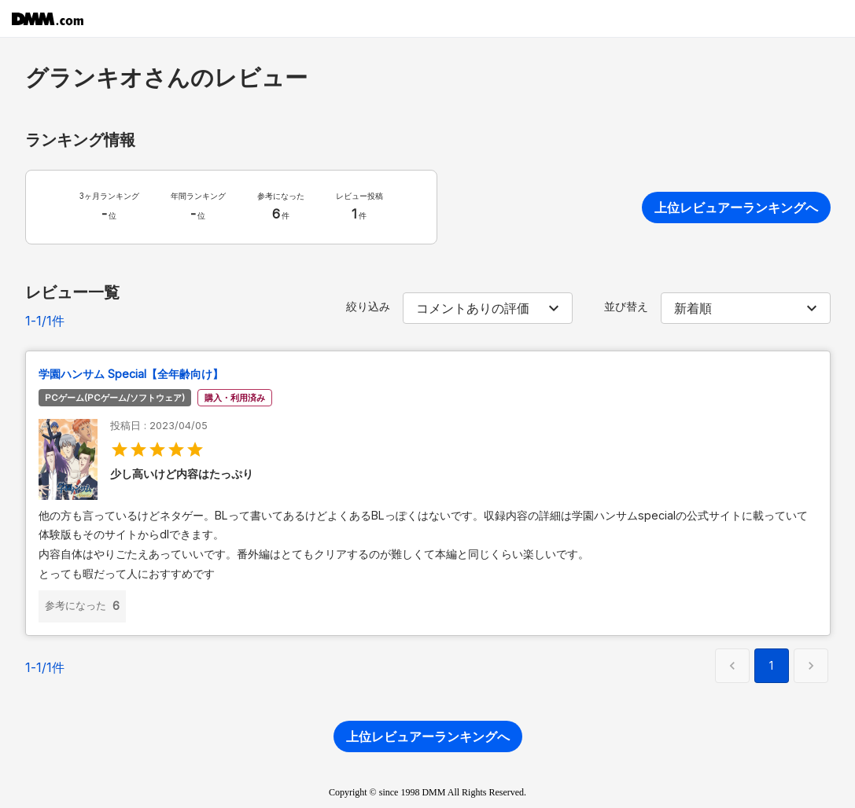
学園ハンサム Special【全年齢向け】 (131, 373)
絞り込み (368, 306)
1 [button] (771, 665)
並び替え (626, 306)
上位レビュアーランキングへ (736, 207)
